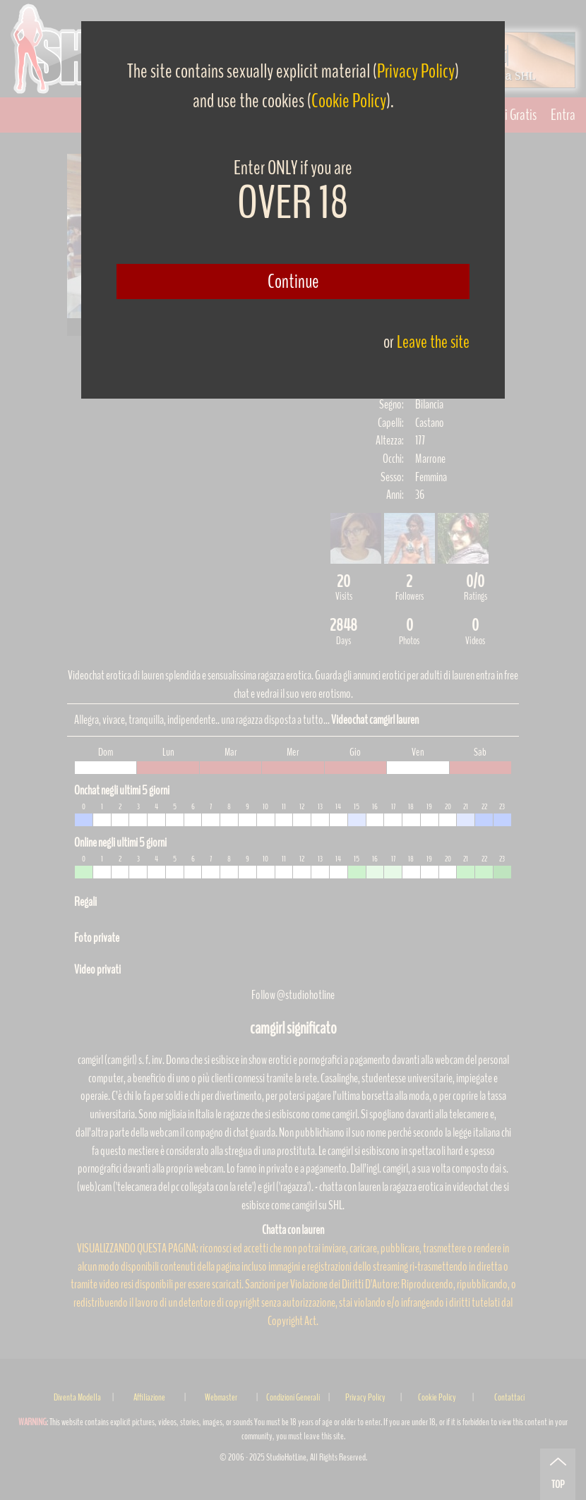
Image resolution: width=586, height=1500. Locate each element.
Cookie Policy (348, 100)
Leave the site (433, 341)
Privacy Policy (416, 71)
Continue (293, 281)
